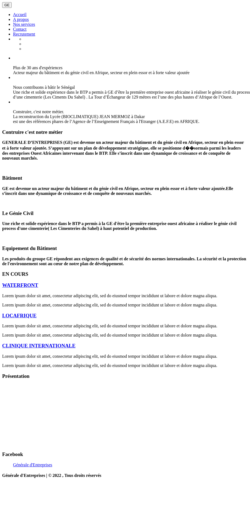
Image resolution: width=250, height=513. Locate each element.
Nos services (24, 24)
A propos (21, 19)
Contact (20, 29)
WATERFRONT (20, 285)
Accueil (20, 14)
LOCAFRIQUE (19, 315)
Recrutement (24, 34)
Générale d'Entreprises (32, 465)
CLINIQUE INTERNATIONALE (38, 346)
